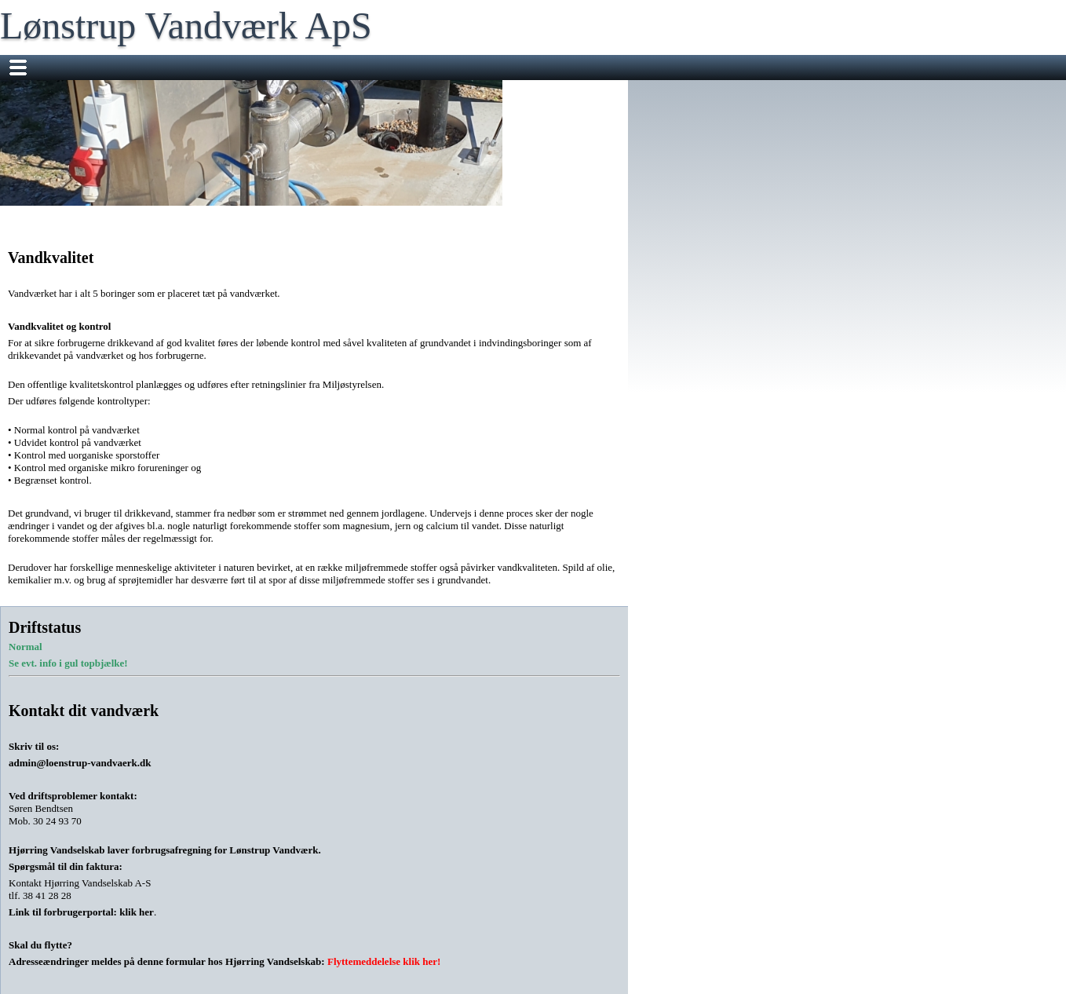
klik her (136, 912)
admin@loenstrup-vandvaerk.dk (80, 763)
